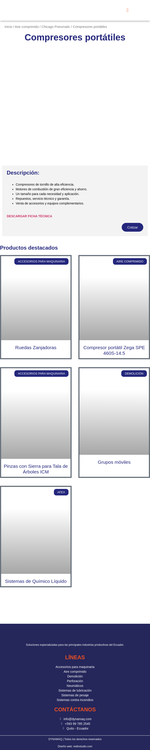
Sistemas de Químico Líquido (35, 581)
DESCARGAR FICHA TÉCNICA (29, 216)
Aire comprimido (27, 27)
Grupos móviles (114, 462)
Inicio (8, 27)
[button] (127, 10)
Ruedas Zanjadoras (35, 347)
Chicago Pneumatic (55, 27)
